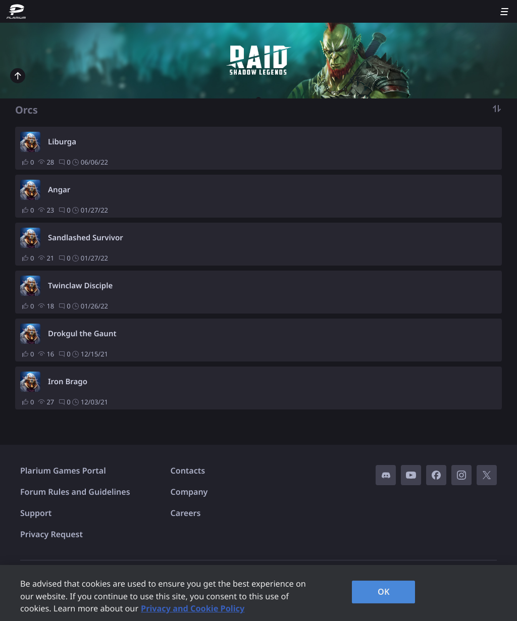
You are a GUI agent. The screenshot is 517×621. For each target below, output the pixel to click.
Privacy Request (51, 534)
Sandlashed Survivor (85, 238)
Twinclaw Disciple (80, 286)
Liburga (62, 142)
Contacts (188, 470)
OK (384, 591)
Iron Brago (67, 382)
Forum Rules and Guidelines (75, 491)
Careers (186, 513)
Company (189, 491)
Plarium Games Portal (63, 470)
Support (35, 513)
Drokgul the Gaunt (82, 334)
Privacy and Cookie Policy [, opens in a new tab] (192, 608)
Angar (59, 190)
